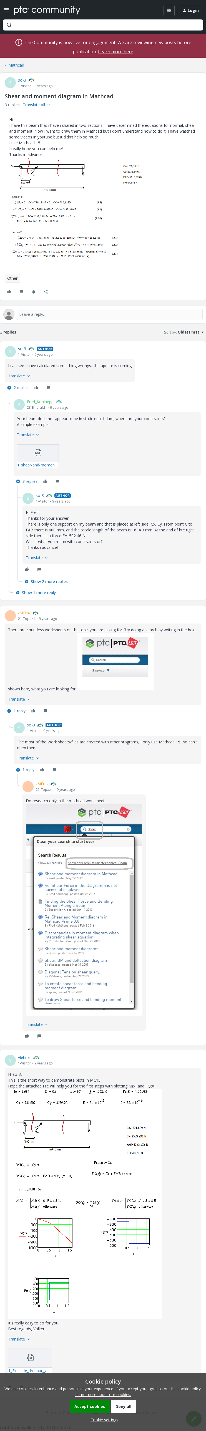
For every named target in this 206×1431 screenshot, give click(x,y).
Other (12, 278)
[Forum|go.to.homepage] (47, 10)
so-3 (22, 80)
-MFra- (24, 612)
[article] (103, 369)
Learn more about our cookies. (103, 1394)
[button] (6, 11)
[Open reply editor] (103, 314)
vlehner (24, 1057)
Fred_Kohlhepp (40, 401)
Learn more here (115, 52)
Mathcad (16, 65)
